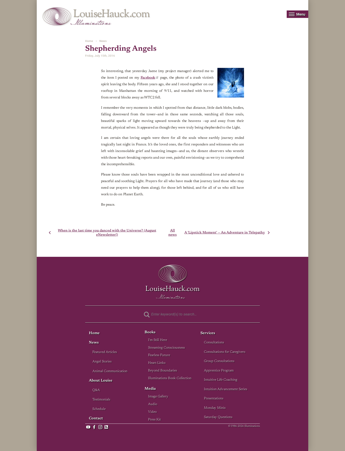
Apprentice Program (219, 370)
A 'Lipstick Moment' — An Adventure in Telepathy (224, 232)
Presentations (213, 398)
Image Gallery (158, 396)
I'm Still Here (157, 340)
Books (150, 332)
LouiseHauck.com (111, 14)
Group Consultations (219, 361)
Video (152, 412)
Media (150, 389)
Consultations (214, 342)
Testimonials (101, 399)
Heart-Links (156, 363)
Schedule (99, 409)
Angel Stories (102, 361)
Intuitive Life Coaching (220, 380)
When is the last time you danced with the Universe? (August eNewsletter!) (107, 233)
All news (172, 233)
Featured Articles (104, 352)
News (102, 41)
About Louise (100, 381)
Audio (152, 404)
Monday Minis (215, 408)
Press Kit (154, 419)
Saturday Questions (218, 417)
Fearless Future (159, 355)
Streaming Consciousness (166, 348)
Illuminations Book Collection (169, 378)
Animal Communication (109, 371)
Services (207, 333)
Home (89, 41)
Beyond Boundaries (162, 370)
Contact (96, 418)
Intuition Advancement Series (225, 389)
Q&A (96, 390)
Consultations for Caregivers (224, 352)
